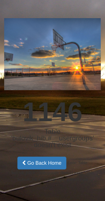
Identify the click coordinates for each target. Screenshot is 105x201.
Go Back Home (41, 163)
